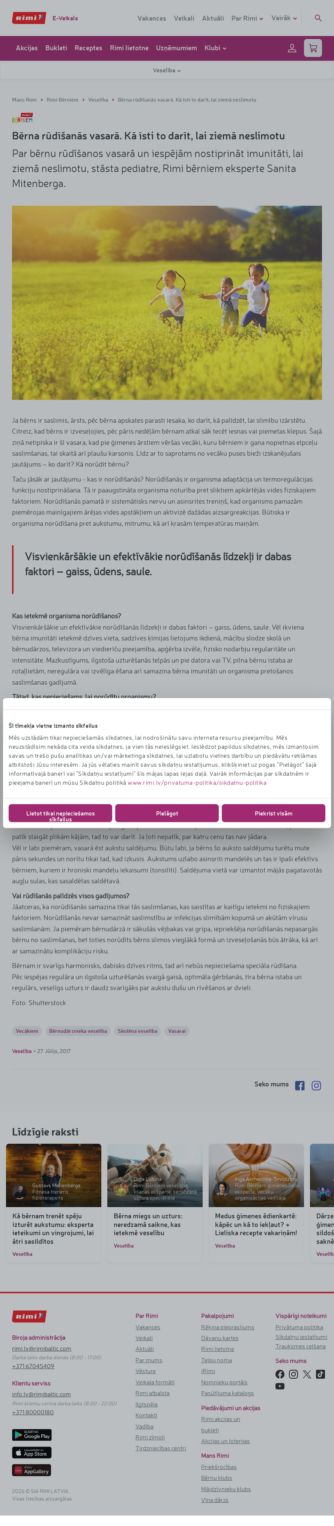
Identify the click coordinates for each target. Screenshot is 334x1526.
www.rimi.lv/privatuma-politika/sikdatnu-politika (197, 782)
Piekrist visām (273, 813)
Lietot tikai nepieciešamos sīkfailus (60, 815)
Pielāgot (167, 813)
